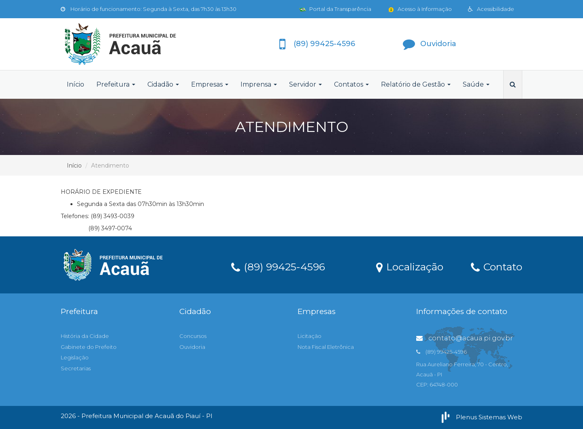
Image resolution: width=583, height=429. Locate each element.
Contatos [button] (351, 84)
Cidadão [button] (163, 84)
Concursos (192, 336)
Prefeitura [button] (115, 84)
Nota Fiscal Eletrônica (326, 347)
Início (75, 84)
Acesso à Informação (419, 9)
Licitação (309, 336)
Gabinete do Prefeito (89, 347)
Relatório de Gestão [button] (416, 84)
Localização (409, 266)
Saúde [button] (476, 84)
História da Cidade (85, 336)
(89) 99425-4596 (278, 266)
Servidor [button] (305, 84)
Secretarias (76, 368)
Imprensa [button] (258, 84)
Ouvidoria (192, 347)
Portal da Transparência (335, 9)
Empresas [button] (209, 84)
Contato (496, 266)
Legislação (75, 357)
